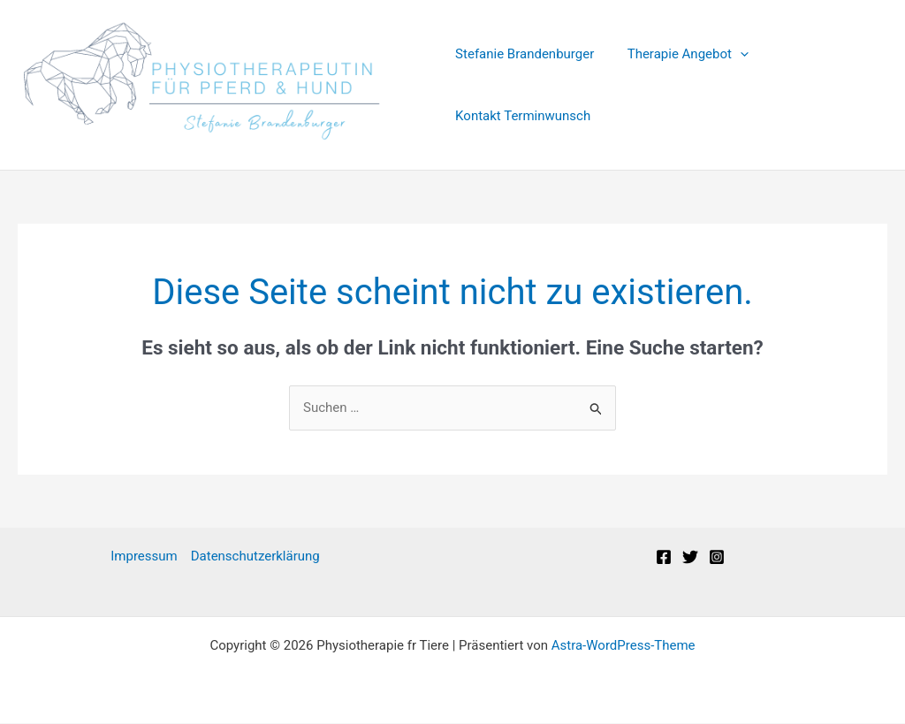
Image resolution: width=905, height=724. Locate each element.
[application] (733, 54)
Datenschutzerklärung (255, 557)
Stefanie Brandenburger (524, 54)
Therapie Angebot (680, 54)
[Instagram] (717, 558)
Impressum (143, 557)
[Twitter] (690, 558)
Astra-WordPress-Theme (623, 646)
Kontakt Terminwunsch (522, 116)
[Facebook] (664, 558)
